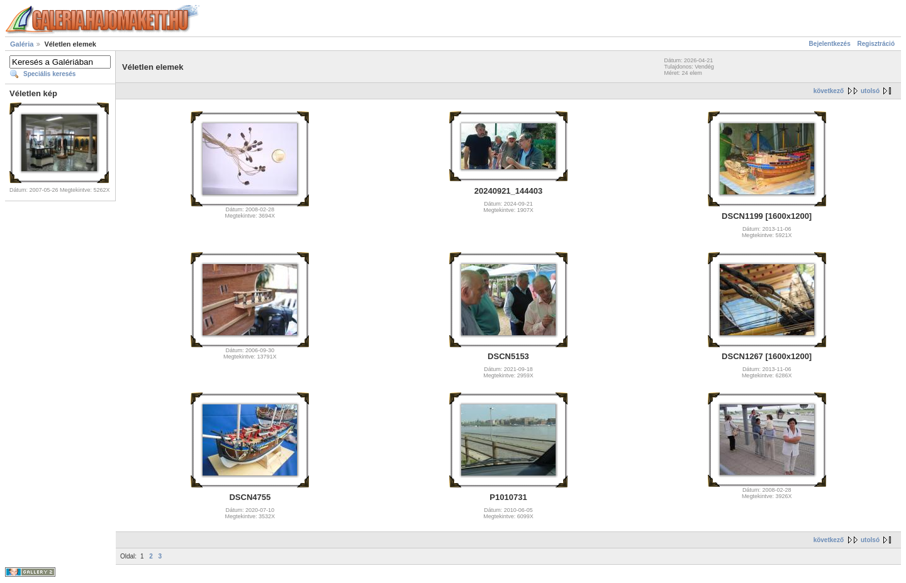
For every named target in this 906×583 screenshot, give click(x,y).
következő (829, 90)
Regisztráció (876, 43)
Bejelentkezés (830, 43)
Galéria (21, 44)
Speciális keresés (49, 73)
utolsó (870, 90)
